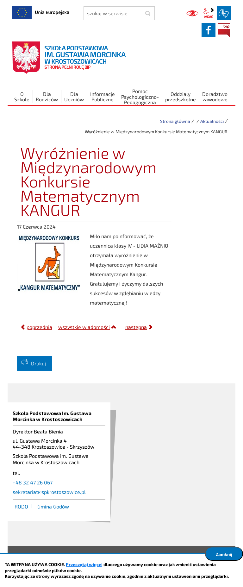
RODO (21, 506)
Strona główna (175, 121)
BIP (224, 30)
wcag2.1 (208, 13)
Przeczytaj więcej (84, 564)
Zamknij (224, 554)
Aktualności (212, 121)
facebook (208, 30)
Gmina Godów (53, 506)
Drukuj (38, 363)
